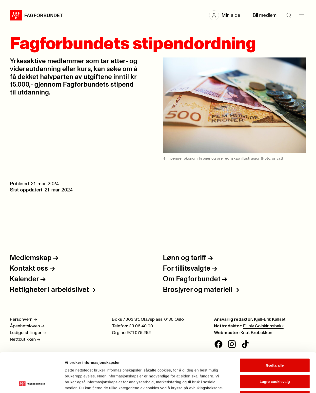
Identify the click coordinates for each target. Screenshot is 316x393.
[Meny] (301, 15)
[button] (227, 15)
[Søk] (289, 15)
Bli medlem (264, 15)
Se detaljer (265, 383)
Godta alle (275, 328)
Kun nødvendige (274, 360)
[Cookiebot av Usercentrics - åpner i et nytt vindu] (32, 383)
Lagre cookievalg (275, 344)
